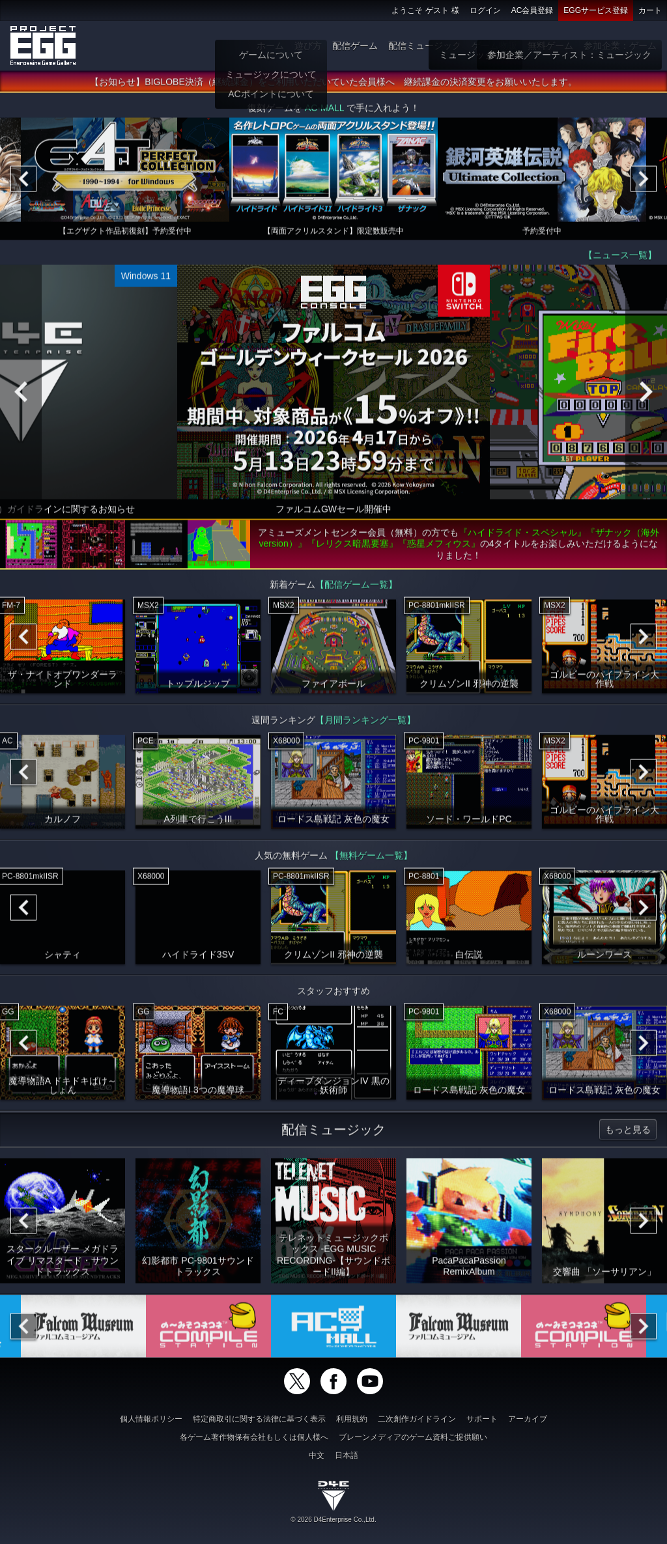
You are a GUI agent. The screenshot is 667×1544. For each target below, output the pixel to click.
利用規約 (351, 1419)
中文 (316, 1455)
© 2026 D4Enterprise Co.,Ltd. (333, 1519)
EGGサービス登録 (595, 10)
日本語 (346, 1455)
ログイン (485, 10)
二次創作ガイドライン (417, 1419)
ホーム (270, 45)
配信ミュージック (424, 45)
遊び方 (308, 45)
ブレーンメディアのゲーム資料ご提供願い (413, 1437)
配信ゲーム (355, 45)
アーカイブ (527, 1419)
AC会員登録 (532, 10)
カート (650, 10)
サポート (482, 1419)
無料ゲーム (550, 45)
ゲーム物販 (494, 45)
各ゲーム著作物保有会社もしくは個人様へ (254, 1437)
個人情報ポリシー (151, 1419)
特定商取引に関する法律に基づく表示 (259, 1419)
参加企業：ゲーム (620, 45)
